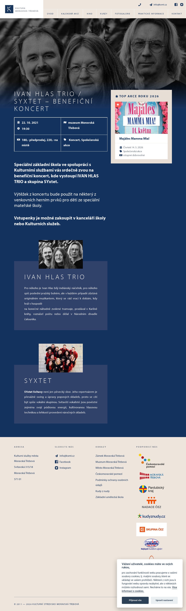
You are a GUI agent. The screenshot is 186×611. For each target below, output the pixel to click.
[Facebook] (176, 4)
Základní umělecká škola (110, 497)
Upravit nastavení (164, 600)
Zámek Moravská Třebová (110, 455)
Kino (89, 13)
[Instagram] (181, 4)
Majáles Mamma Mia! (134, 138)
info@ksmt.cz (158, 4)
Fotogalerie (122, 13)
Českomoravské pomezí (109, 473)
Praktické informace (151, 13)
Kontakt (177, 13)
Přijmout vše (135, 600)
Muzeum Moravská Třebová (111, 461)
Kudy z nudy (103, 491)
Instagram (63, 467)
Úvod (50, 13)
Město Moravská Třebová (110, 467)
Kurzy (103, 13)
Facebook (63, 461)
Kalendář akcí (70, 13)
